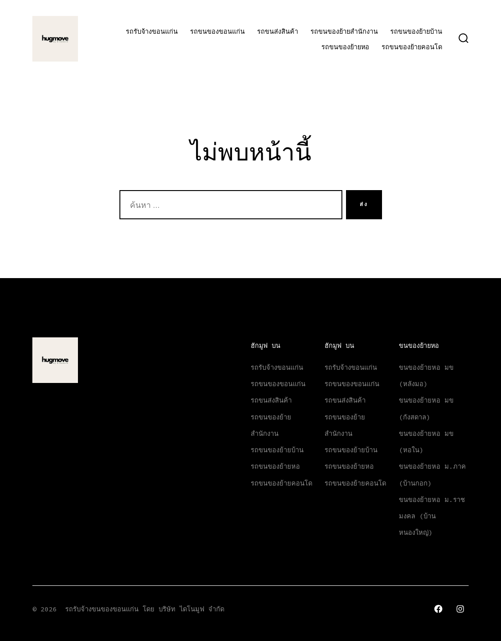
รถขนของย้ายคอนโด (412, 47)
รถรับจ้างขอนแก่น (152, 31)
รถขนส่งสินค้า (277, 31)
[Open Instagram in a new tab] (460, 608)
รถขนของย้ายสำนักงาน (344, 31)
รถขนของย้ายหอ (345, 47)
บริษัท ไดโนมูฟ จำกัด (191, 609)
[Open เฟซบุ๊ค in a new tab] (438, 608)
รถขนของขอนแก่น (217, 31)
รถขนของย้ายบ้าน (416, 31)
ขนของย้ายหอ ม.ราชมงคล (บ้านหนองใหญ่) (432, 516)
